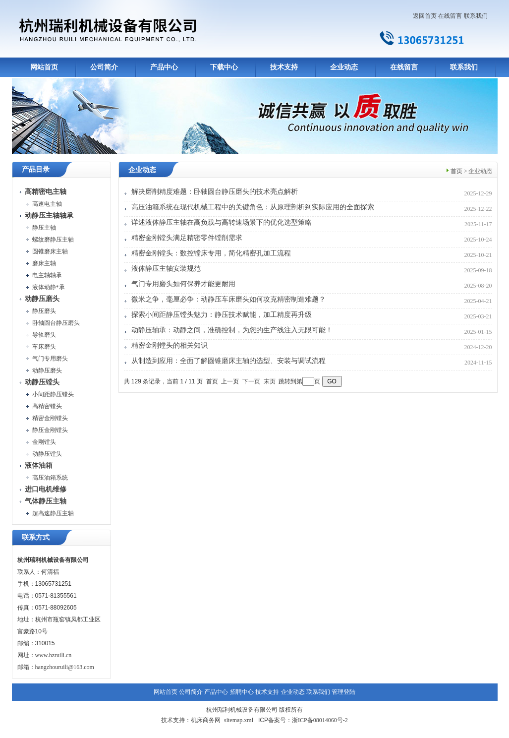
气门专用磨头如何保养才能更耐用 (183, 284)
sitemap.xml (238, 720)
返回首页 (425, 15)
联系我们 (476, 15)
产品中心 (164, 67)
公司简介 (104, 67)
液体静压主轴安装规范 (166, 268)
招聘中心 (242, 691)
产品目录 (36, 169)
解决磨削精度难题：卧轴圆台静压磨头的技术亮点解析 (214, 191)
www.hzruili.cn (53, 655)
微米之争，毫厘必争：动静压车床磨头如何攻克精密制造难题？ (228, 299)
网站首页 (44, 67)
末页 (270, 381)
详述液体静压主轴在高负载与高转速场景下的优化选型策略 (221, 222)
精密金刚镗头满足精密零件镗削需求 (186, 238)
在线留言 (450, 15)
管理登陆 (343, 691)
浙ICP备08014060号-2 (320, 720)
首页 (456, 171)
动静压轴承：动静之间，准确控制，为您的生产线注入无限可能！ (232, 330)
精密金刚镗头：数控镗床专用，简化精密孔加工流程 (211, 253)
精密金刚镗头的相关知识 (169, 345)
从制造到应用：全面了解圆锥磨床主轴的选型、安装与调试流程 (228, 361)
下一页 (251, 381)
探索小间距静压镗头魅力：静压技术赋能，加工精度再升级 (221, 314)
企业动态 (344, 67)
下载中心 (224, 67)
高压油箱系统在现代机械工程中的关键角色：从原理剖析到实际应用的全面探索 (252, 207)
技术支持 (284, 67)
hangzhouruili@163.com (64, 667)
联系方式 (36, 537)
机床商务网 (206, 720)
